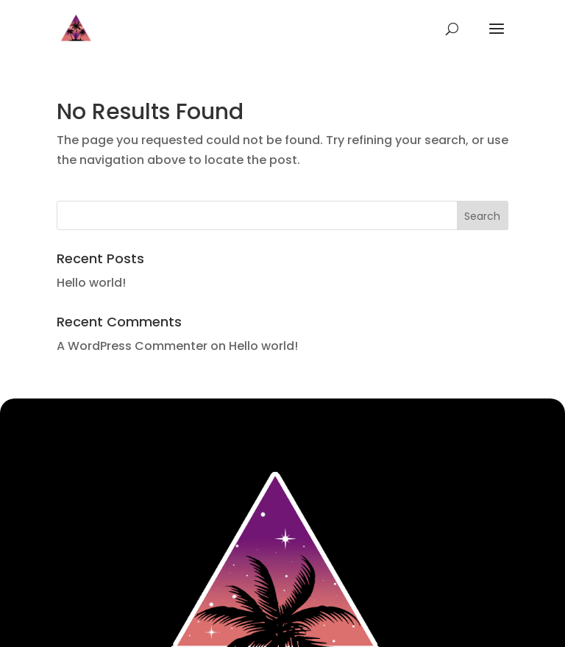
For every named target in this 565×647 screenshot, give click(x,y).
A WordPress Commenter (132, 345)
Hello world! (91, 282)
